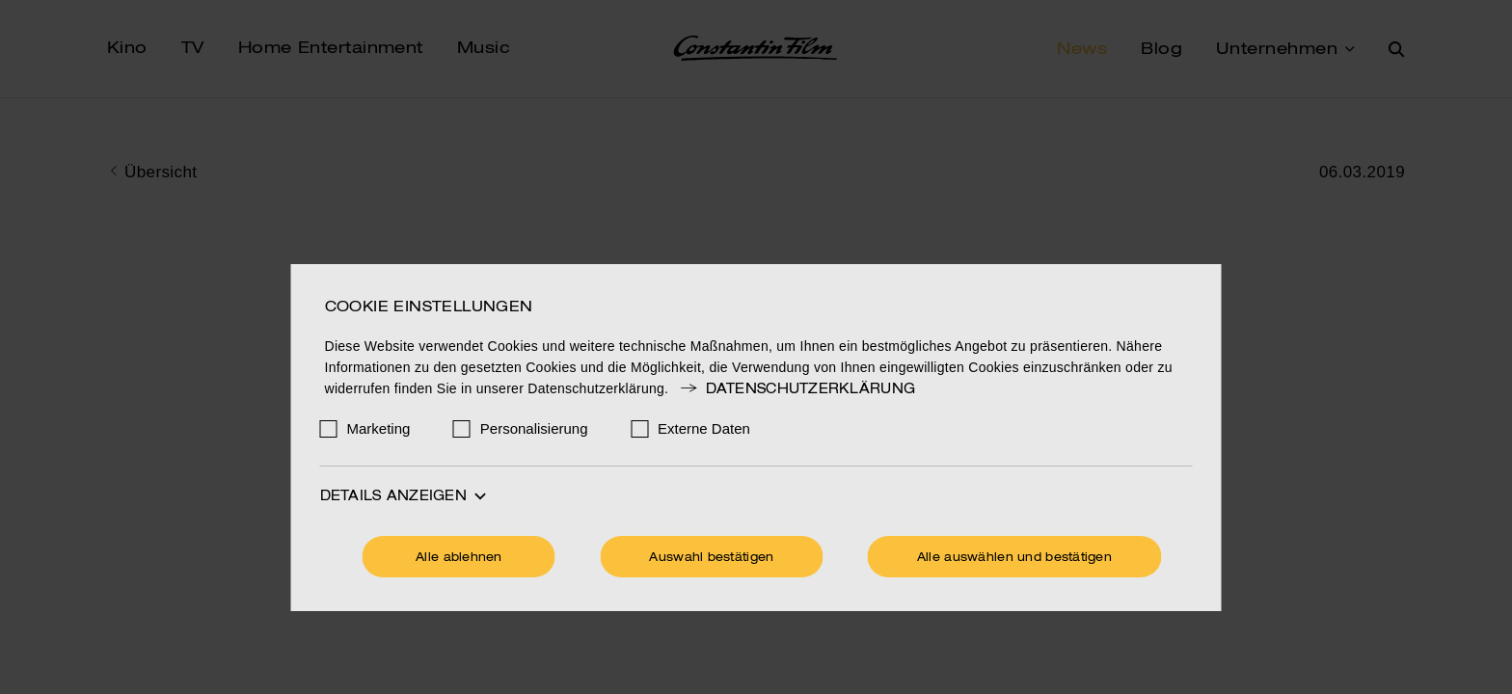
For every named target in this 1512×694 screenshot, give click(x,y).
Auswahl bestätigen (711, 558)
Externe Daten (704, 428)
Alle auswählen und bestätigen (1014, 558)
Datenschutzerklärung (796, 389)
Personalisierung (534, 428)
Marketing (379, 428)
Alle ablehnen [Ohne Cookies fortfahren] (459, 558)
